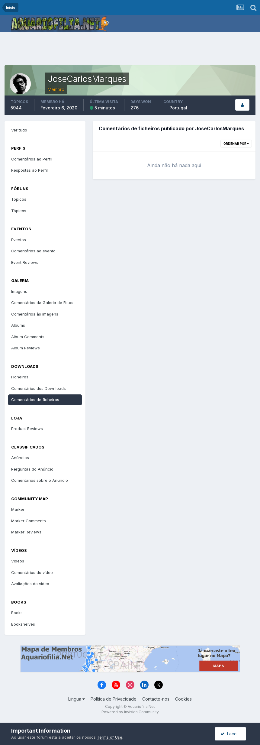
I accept (231, 733)
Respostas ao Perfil (29, 170)
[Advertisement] (130, 49)
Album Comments (27, 336)
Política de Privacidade (113, 698)
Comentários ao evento (33, 250)
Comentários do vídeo (32, 572)
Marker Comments (28, 520)
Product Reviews (27, 428)
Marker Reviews (26, 532)
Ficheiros (19, 376)
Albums (18, 325)
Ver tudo (19, 130)
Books (17, 612)
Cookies (183, 698)
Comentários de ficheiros (35, 399)
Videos (17, 561)
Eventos (18, 239)
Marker (17, 509)
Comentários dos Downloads (38, 388)
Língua (76, 698)
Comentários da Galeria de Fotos (42, 302)
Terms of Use (109, 737)
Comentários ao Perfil (31, 159)
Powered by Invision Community (130, 712)
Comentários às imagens (34, 314)
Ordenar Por (236, 143)
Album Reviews (25, 347)
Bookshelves (23, 624)
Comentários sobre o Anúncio (39, 480)
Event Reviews (24, 262)
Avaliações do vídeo (30, 583)
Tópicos (18, 199)
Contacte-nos (155, 698)
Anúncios (20, 457)
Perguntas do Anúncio (32, 469)
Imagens (19, 291)
